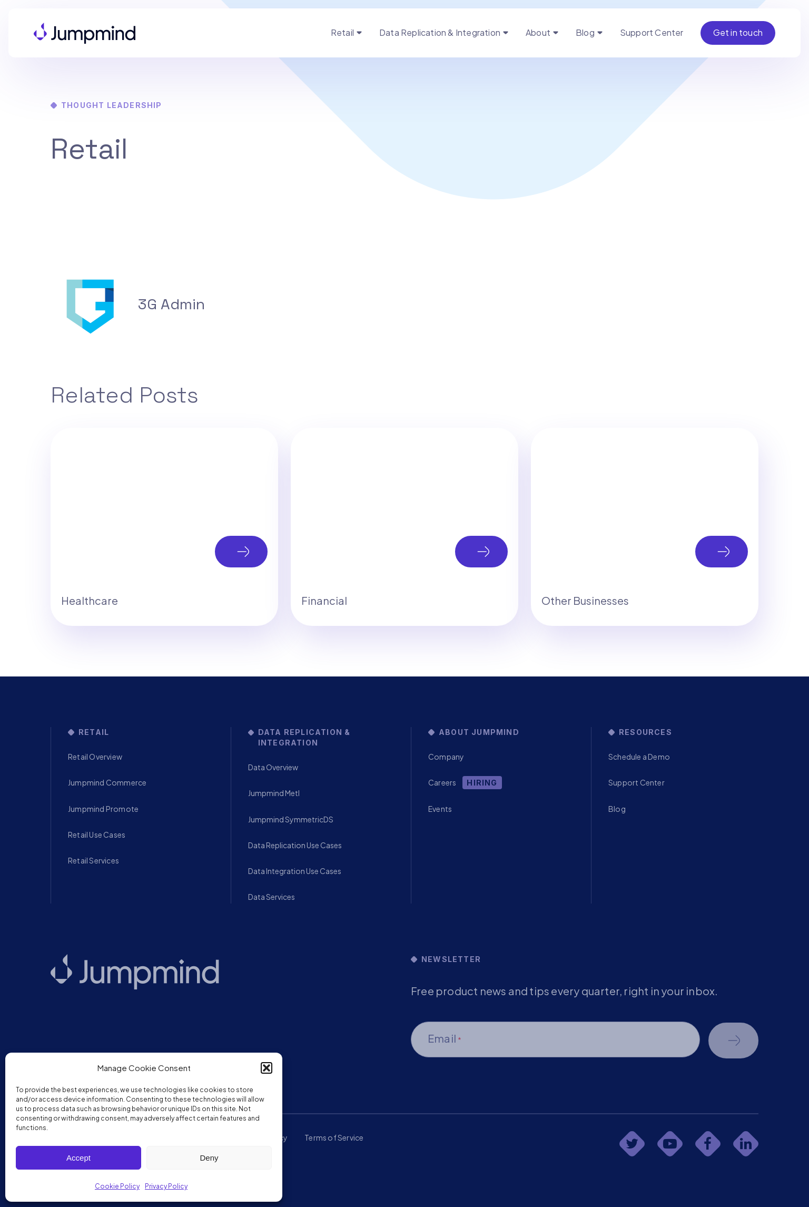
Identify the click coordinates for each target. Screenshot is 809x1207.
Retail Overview (95, 756)
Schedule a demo (733, 1040)
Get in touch (738, 32)
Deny (209, 1157)
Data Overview (273, 767)
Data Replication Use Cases (295, 845)
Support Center (652, 32)
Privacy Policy (166, 1186)
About (538, 32)
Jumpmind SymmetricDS (290, 819)
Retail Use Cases (96, 834)
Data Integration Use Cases (294, 871)
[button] (266, 1068)
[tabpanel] (164, 527)
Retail (342, 32)
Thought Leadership (111, 105)
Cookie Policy (117, 1186)
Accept (78, 1157)
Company (446, 756)
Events (440, 808)
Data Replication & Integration (439, 32)
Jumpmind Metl (274, 793)
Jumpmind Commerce (107, 782)
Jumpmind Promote (103, 808)
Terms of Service (333, 1137)
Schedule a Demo (639, 756)
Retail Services (93, 860)
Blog (585, 32)
